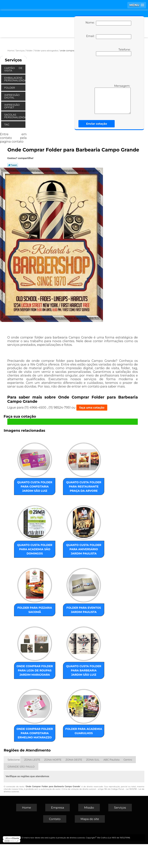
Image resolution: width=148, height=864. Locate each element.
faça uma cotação (91, 407)
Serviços (13, 60)
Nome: (108, 23)
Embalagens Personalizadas (14, 79)
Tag (7, 124)
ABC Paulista (111, 779)
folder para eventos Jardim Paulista (79, 614)
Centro (128, 779)
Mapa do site (90, 839)
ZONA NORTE (52, 779)
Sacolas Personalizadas (14, 116)
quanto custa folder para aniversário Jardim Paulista (79, 552)
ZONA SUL (92, 779)
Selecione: (14, 779)
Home (26, 827)
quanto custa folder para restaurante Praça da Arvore (79, 487)
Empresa (57, 827)
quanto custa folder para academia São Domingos (39, 552)
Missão (89, 827)
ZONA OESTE (74, 779)
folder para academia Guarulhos (79, 745)
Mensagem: (107, 99)
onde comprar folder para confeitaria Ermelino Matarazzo (39, 749)
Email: (108, 36)
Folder (10, 87)
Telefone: (113, 52)
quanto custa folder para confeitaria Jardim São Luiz (39, 487)
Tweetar (12, 165)
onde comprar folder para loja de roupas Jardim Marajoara (39, 679)
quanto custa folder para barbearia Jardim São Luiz (79, 677)
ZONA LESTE (32, 779)
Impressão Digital (12, 96)
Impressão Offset (12, 106)
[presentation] (107, 69)
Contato (55, 839)
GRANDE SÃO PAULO (21, 786)
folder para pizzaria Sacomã (39, 612)
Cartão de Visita (13, 69)
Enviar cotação (96, 123)
